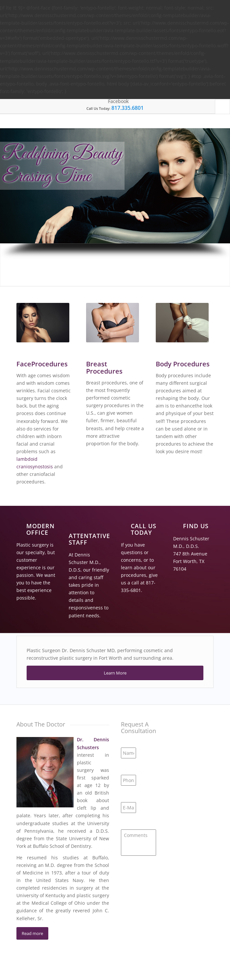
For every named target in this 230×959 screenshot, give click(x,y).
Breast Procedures (104, 367)
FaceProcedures (42, 363)
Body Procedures (183, 363)
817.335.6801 (127, 107)
